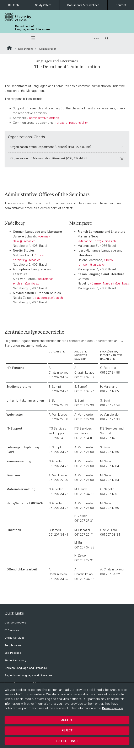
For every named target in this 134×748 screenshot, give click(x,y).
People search (14, 645)
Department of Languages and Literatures (32, 28)
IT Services (12, 630)
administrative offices (44, 117)
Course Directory (15, 622)
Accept (67, 720)
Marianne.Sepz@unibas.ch (97, 241)
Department (25, 48)
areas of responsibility (72, 122)
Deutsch (13, 5)
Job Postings (13, 652)
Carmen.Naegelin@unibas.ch (111, 283)
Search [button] (101, 38)
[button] (33, 38)
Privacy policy (112, 708)
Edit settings (67, 741)
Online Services (15, 637)
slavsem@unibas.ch (49, 297)
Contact (121, 5)
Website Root (9, 48)
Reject (67, 730)
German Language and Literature (26, 667)
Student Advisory (15, 660)
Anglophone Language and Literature (28, 675)
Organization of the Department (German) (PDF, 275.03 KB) (67, 147)
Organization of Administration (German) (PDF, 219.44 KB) (67, 158)
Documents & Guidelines (83, 5)
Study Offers (43, 5)
